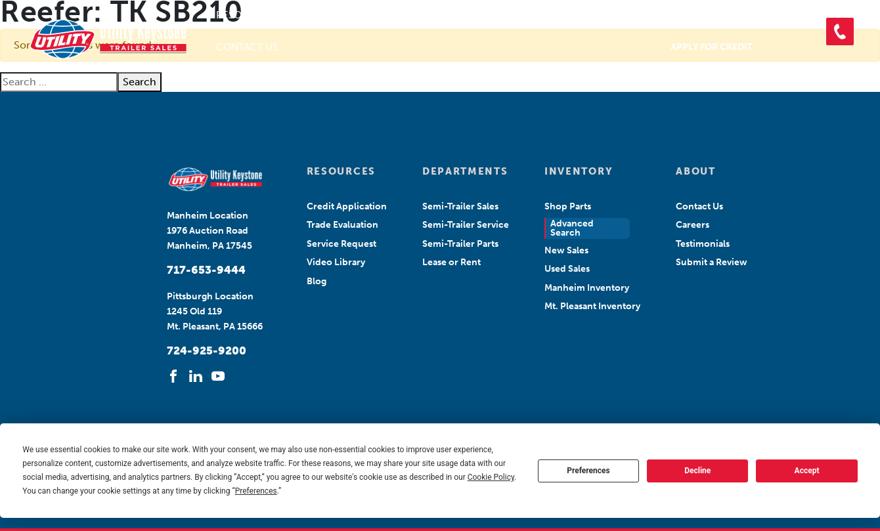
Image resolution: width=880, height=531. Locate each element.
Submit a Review (711, 262)
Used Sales (567, 268)
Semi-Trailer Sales (460, 206)
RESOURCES (341, 171)
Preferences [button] (256, 491)
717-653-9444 (206, 269)
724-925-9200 (206, 350)
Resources (245, 15)
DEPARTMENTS (465, 171)
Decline (697, 470)
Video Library (336, 262)
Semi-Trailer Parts (460, 243)
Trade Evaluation (342, 224)
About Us (335, 15)
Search (139, 81)
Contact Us (247, 47)
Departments (433, 15)
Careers (692, 224)
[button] (840, 31)
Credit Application (347, 206)
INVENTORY (578, 171)
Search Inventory (554, 15)
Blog (316, 281)
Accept (807, 470)
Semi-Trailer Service (465, 224)
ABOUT (695, 171)
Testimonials (703, 243)
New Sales (566, 250)
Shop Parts (646, 15)
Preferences (588, 470)
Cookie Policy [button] (491, 477)
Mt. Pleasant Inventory (592, 306)
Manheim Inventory (586, 287)
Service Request (341, 243)
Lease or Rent (451, 262)
